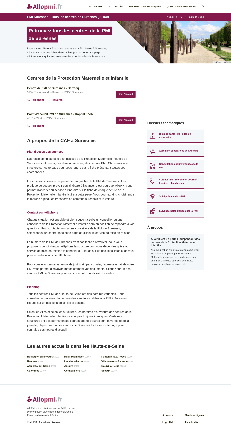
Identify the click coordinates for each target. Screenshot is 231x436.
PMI (181, 17)
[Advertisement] (175, 96)
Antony (71, 366)
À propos (167, 415)
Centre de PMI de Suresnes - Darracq (53, 88)
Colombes (36, 370)
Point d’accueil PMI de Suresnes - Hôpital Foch (60, 114)
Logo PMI (167, 422)
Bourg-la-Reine (113, 366)
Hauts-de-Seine (196, 17)
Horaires (55, 99)
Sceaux (109, 370)
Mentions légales (194, 415)
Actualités (115, 6)
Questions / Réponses (181, 6)
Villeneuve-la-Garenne (117, 361)
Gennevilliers (75, 370)
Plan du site (191, 422)
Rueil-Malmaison (77, 356)
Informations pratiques (145, 6)
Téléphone (35, 99)
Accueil (171, 17)
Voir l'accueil (125, 94)
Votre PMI (95, 6)
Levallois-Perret (77, 361)
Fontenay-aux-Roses (116, 356)
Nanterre (35, 361)
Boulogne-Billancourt (43, 356)
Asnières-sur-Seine (41, 366)
